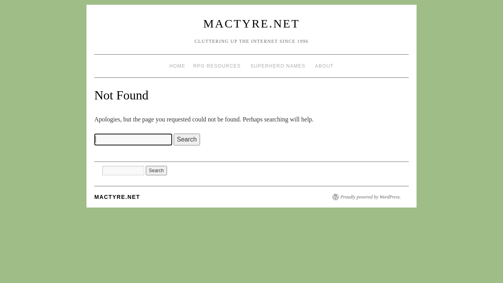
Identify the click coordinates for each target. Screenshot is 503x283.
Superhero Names (277, 66)
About (324, 66)
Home (177, 66)
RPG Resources (217, 66)
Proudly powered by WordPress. (370, 197)
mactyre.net (251, 23)
